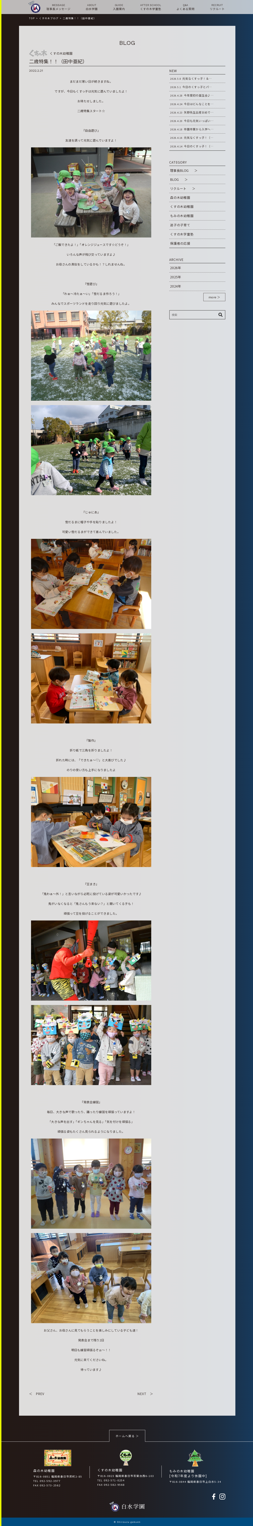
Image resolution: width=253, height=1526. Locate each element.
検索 (220, 314)
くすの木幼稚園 (182, 206)
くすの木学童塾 (182, 234)
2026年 (175, 267)
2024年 (175, 286)
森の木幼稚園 (180, 197)
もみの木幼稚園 (182, 215)
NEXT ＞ (145, 1393)
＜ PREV (36, 1393)
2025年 (175, 277)
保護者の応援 (180, 243)
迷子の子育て (180, 224)
